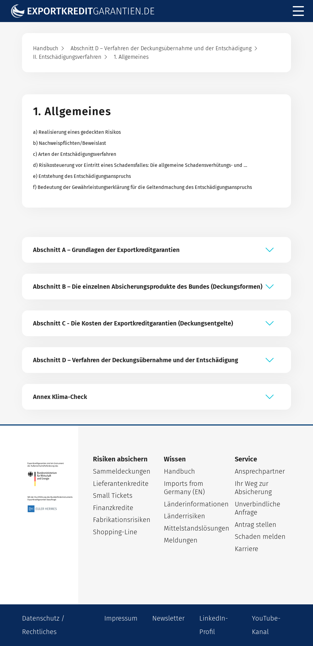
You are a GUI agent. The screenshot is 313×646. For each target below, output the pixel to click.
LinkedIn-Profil (213, 625)
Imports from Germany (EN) (184, 487)
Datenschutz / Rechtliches (43, 625)
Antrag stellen (255, 524)
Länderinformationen (192, 504)
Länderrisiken (184, 516)
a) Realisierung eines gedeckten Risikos (77, 132)
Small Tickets (112, 495)
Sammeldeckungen (121, 471)
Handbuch (179, 471)
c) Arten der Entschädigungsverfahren (74, 154)
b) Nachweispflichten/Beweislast (69, 143)
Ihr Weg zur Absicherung (253, 487)
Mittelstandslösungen (192, 528)
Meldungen (180, 540)
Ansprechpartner (260, 471)
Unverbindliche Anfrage (257, 508)
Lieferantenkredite (121, 483)
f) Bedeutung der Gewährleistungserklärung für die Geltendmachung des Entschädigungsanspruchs (142, 187)
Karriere (246, 549)
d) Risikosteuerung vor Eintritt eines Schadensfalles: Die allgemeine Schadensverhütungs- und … (140, 165)
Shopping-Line (115, 532)
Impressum (121, 618)
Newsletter (168, 618)
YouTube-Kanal (266, 625)
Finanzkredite (113, 508)
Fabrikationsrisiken (121, 520)
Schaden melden (260, 536)
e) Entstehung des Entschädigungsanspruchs (82, 176)
